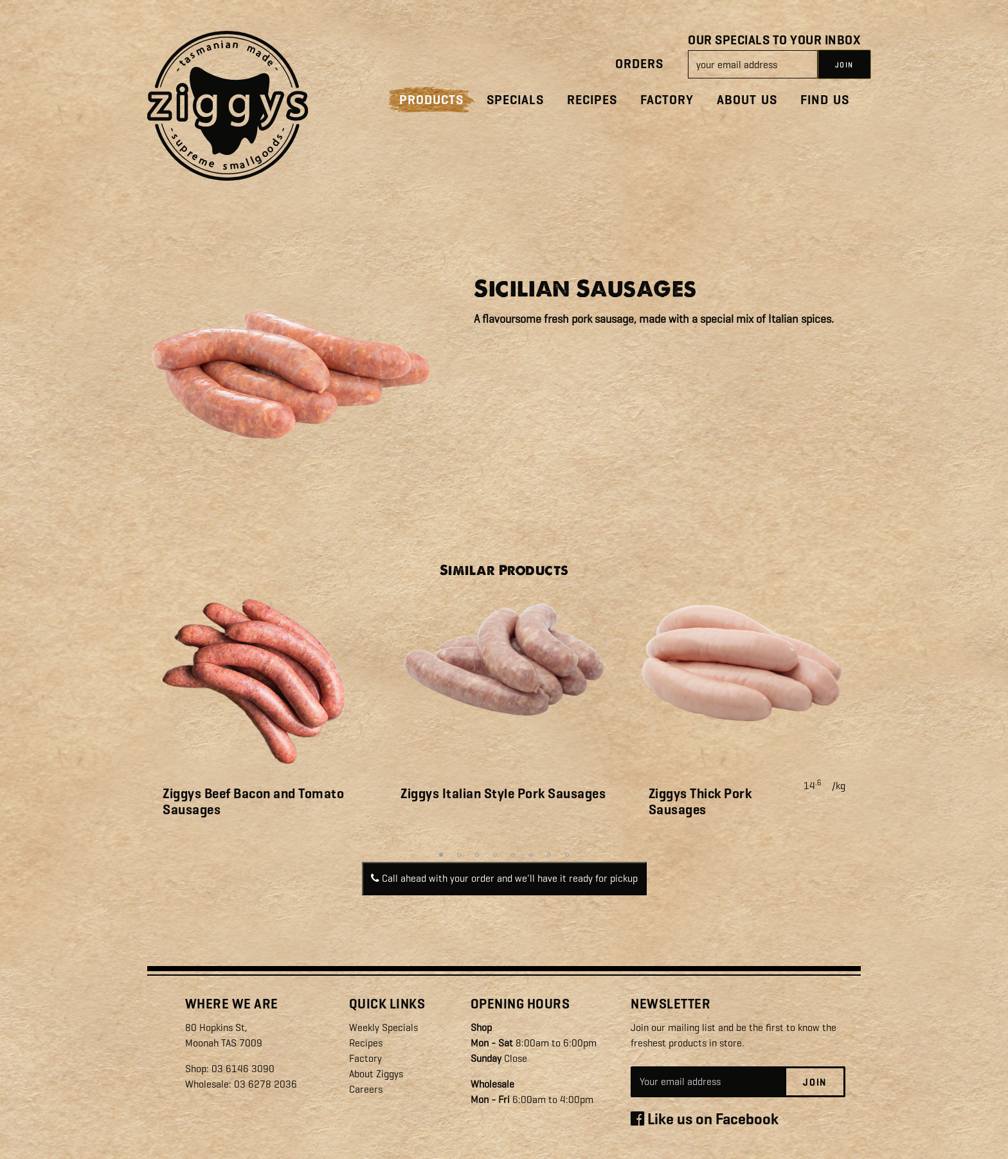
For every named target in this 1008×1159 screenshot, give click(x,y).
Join (815, 1082)
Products (431, 100)
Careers (365, 1089)
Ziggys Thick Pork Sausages (700, 801)
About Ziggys (376, 1074)
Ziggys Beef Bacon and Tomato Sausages (253, 801)
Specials (515, 100)
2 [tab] (459, 855)
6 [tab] (531, 855)
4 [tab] (495, 855)
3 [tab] (477, 855)
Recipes (592, 100)
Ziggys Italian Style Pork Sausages (503, 793)
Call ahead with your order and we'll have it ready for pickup (504, 878)
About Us (747, 100)
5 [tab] (513, 855)
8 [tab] (567, 855)
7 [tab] (549, 855)
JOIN (844, 64)
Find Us (824, 100)
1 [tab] (441, 855)
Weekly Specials (383, 1027)
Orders (639, 64)
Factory (667, 100)
